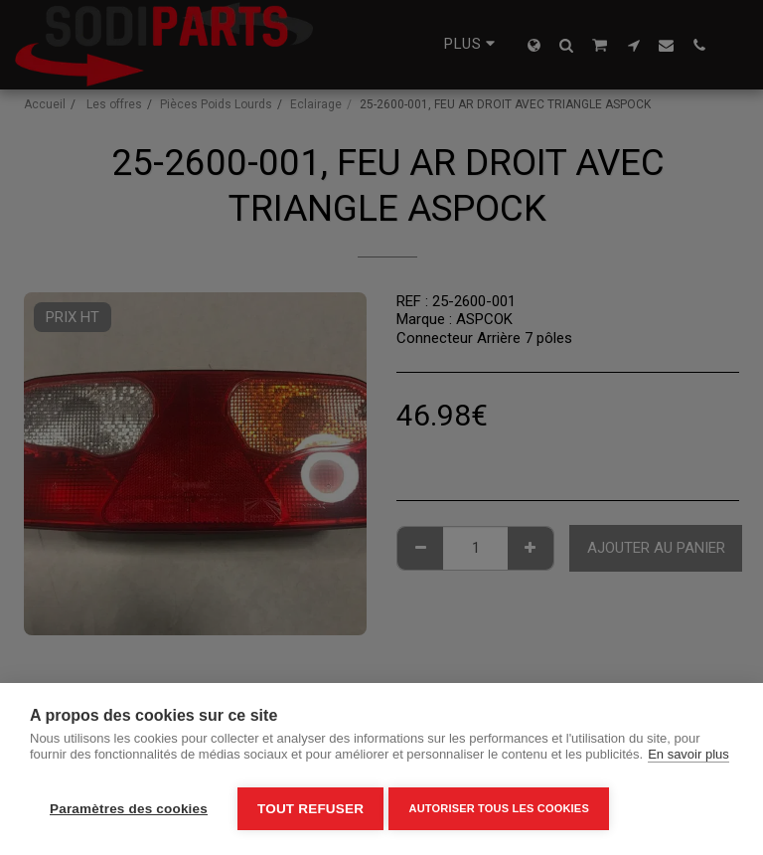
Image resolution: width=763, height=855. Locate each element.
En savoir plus (688, 759)
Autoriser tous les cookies (503, 808)
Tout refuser (310, 808)
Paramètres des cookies (129, 808)
